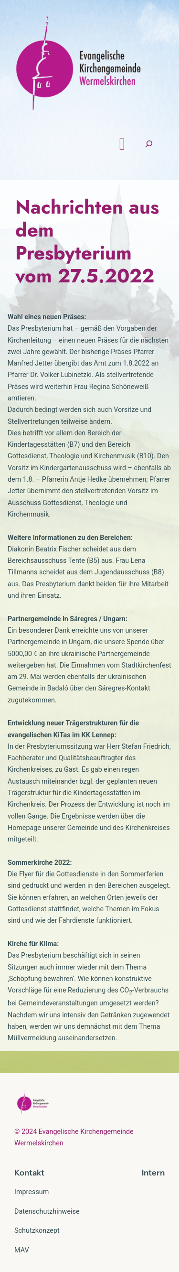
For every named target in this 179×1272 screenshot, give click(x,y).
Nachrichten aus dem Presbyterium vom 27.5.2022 (87, 242)
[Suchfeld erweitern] (153, 145)
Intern (153, 1173)
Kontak (27, 1173)
